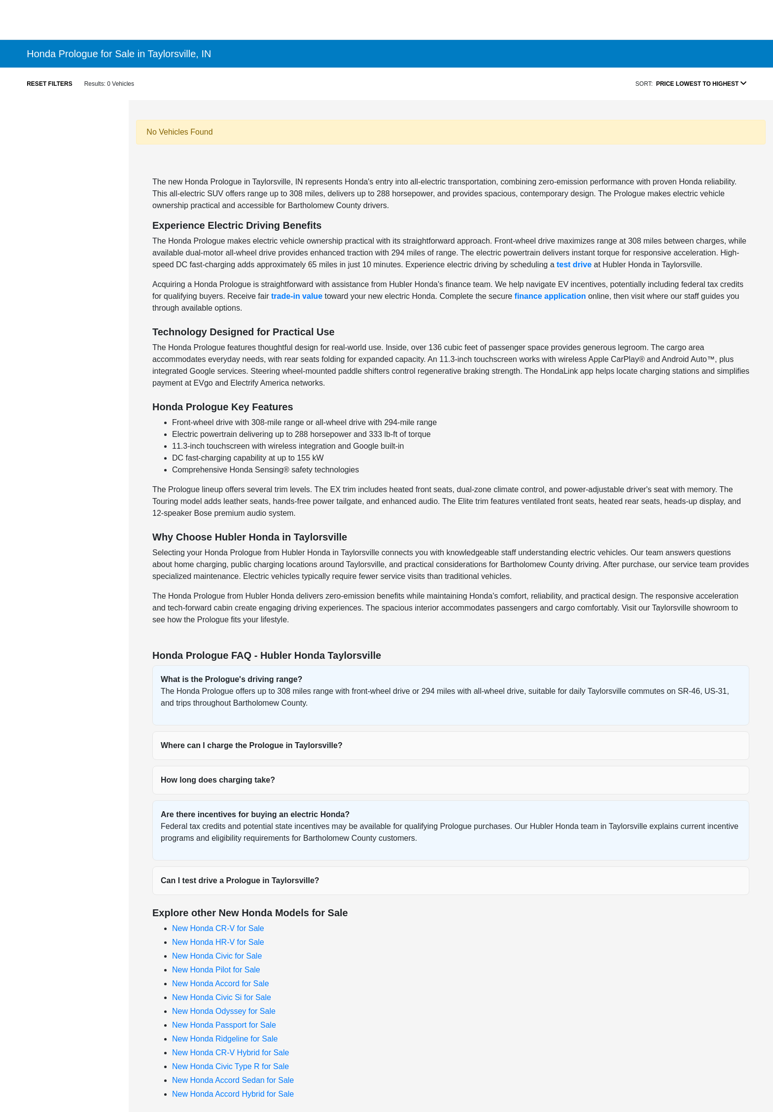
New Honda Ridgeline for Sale (225, 1039)
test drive (574, 264)
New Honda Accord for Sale (220, 983)
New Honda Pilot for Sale (216, 970)
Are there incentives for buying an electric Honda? (255, 814)
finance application (550, 296)
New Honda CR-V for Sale (218, 928)
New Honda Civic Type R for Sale (230, 1066)
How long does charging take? (218, 780)
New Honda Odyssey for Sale (224, 1011)
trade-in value (296, 296)
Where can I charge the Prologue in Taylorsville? (252, 745)
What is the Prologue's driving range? (231, 679)
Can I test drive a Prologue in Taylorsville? (240, 880)
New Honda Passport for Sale (224, 1025)
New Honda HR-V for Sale (218, 942)
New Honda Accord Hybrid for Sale (233, 1094)
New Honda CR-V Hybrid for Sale (230, 1052)
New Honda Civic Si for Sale (221, 997)
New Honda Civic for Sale (217, 956)
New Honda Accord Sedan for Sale (233, 1080)
